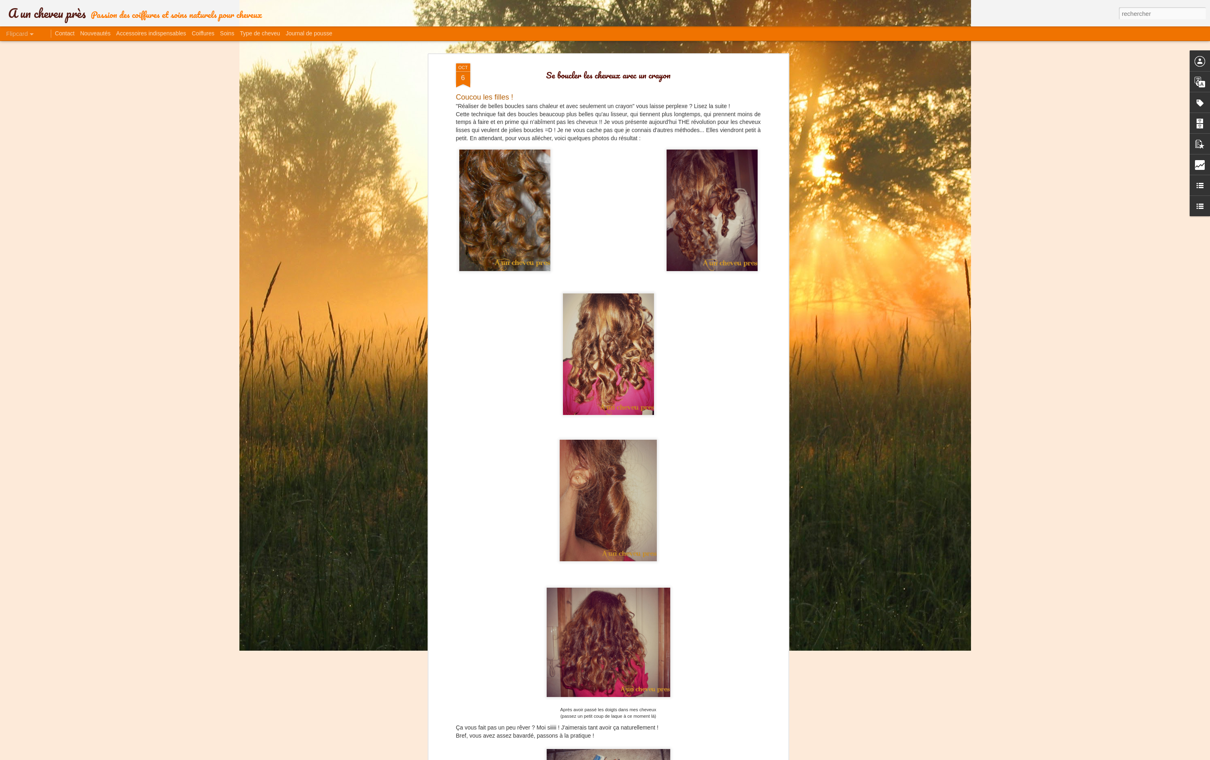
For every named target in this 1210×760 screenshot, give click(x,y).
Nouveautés (95, 33)
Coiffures (203, 33)
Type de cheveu (260, 33)
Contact (64, 33)
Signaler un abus (693, 755)
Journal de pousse (309, 33)
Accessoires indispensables (151, 33)
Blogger (665, 755)
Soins (227, 33)
